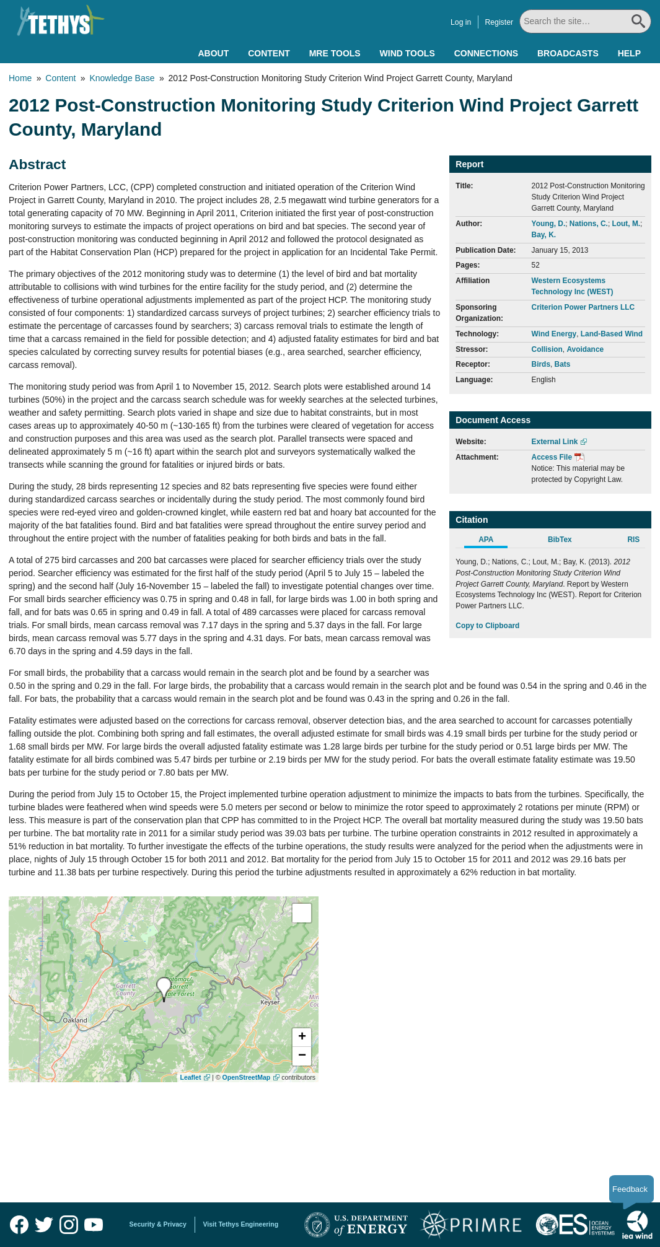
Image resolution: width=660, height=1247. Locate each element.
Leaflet (190, 1077)
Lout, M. (626, 223)
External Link (555, 441)
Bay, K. (544, 234)
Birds (541, 364)
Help (629, 53)
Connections (486, 53)
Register (500, 22)
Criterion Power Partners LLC (583, 307)
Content (269, 53)
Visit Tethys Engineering (241, 1224)
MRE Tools (335, 53)
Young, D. (549, 223)
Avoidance (585, 349)
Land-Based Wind (612, 334)
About (213, 53)
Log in (462, 22)
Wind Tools (407, 53)
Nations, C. (589, 223)
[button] (302, 1037)
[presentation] (164, 989)
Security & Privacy (158, 1224)
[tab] (492, 541)
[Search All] (586, 21)
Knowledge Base (121, 78)
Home (20, 78)
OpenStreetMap (246, 1077)
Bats (563, 364)
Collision (547, 349)
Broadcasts (568, 53)
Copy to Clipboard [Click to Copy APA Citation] (487, 625)
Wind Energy (554, 334)
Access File (552, 457)
